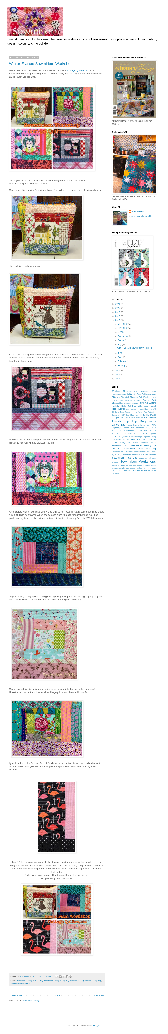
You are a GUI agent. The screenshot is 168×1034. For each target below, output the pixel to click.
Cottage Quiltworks (77, 70)
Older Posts (98, 995)
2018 (118, 316)
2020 (118, 308)
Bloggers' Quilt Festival (140, 397)
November (123, 328)
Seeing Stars (125, 443)
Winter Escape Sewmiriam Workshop (41, 63)
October (122, 332)
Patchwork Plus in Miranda (137, 431)
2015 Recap (133, 391)
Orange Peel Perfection (133, 428)
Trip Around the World (146, 471)
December (123, 324)
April (120, 357)
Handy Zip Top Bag (129, 421)
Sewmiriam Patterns (130, 455)
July (120, 344)
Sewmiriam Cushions (121, 446)
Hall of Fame (150, 417)
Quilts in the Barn (123, 440)
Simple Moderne (143, 465)
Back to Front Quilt (138, 394)
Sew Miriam (138, 211)
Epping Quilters (136, 400)
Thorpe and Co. (129, 471)
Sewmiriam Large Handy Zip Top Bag (86, 981)
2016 (118, 370)
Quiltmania (116, 436)
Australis (125, 394)
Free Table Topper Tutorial (144, 406)
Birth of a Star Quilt (120, 397)
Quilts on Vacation (138, 439)
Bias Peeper (151, 394)
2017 (118, 320)
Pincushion (138, 434)
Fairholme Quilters (147, 403)
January (122, 365)
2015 (118, 374)
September (123, 336)
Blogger (96, 1025)
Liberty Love (145, 425)
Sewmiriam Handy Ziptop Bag (56, 981)
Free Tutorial (118, 409)
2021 (118, 304)
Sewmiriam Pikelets (147, 455)
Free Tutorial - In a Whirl (131, 412)
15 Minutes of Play (120, 391)
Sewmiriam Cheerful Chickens (144, 443)
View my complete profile (140, 216)
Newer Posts (16, 995)
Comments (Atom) (30, 1000)
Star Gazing (130, 468)
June (120, 353)
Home (57, 995)
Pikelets (128, 434)
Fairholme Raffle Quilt (121, 406)
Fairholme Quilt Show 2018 (127, 403)
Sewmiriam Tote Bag (124, 457)
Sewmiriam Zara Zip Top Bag (124, 465)
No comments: (45, 976)
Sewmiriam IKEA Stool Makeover (124, 452)
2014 (118, 379)
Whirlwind (115, 474)
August (121, 340)
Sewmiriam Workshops (20, 984)
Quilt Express (149, 434)
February (122, 361)
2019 (118, 312)
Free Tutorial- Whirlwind (134, 418)
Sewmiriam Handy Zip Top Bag (30, 981)
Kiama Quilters (133, 425)
